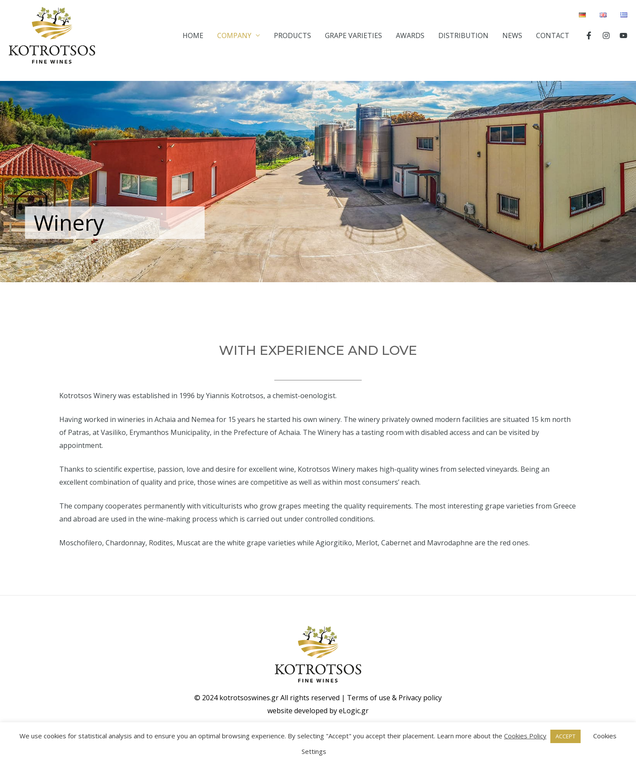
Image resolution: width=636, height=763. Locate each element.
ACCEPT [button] (565, 736)
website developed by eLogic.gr (318, 710)
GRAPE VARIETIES (353, 35)
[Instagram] (606, 35)
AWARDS (410, 35)
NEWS (512, 35)
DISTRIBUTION (463, 35)
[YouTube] (623, 35)
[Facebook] (589, 35)
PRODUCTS (292, 35)
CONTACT (552, 35)
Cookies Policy (525, 735)
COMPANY (234, 35)
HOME (193, 35)
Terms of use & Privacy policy (394, 697)
